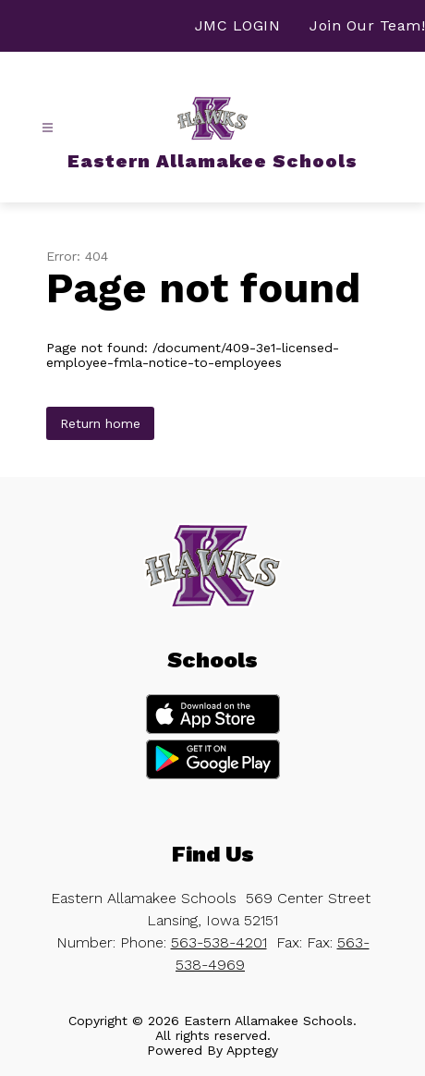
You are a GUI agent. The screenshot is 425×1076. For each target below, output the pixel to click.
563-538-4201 (219, 942)
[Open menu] (47, 128)
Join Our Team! (367, 25)
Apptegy (252, 1050)
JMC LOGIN (238, 25)
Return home (100, 423)
